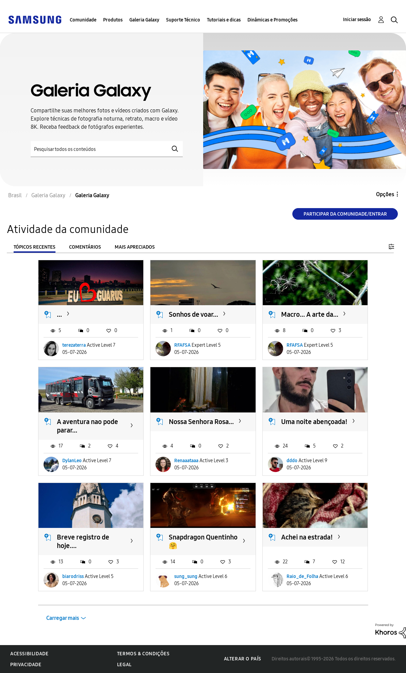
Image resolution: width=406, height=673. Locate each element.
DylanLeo (72, 461)
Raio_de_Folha (302, 576)
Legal (124, 665)
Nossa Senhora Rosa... (201, 422)
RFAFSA (182, 345)
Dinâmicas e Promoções (272, 20)
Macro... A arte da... (309, 314)
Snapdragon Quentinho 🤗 (203, 541)
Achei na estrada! (307, 537)
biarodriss (73, 576)
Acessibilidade (29, 654)
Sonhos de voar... (193, 314)
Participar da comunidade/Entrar (345, 214)
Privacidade (26, 665)
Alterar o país (242, 659)
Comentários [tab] (85, 247)
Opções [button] (385, 194)
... (59, 314)
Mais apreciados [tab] (135, 247)
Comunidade (83, 20)
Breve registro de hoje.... (83, 541)
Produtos (113, 20)
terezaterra (74, 345)
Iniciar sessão (357, 19)
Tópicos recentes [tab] (34, 247)
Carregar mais (62, 618)
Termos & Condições (143, 654)
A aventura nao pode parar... (87, 426)
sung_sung (185, 576)
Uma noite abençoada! (314, 422)
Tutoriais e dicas (224, 20)
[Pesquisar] (107, 149)
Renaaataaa (186, 461)
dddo (292, 461)
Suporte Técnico (183, 20)
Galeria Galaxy (144, 20)
